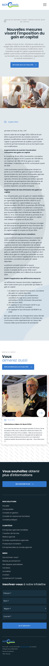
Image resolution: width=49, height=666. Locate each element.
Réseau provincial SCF (11, 561)
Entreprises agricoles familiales (15, 530)
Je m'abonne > (24, 625)
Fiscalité (5, 506)
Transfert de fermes (10, 533)
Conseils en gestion (10, 513)
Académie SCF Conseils (12, 578)
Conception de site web (25, 646)
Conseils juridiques (9, 519)
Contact (5, 575)
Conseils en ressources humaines (16, 516)
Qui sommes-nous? (10, 557)
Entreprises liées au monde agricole (17, 547)
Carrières (6, 568)
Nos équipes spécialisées (12, 564)
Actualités (6, 571)
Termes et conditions (8, 651)
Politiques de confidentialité (10, 649)
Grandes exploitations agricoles (15, 540)
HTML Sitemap (6, 654)
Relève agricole (8, 537)
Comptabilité (7, 509)
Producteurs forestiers (11, 544)
